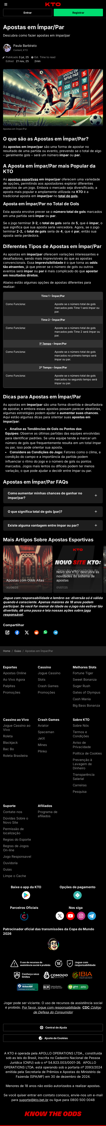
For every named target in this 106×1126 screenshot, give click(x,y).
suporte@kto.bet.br (33, 1100)
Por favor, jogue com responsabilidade (51, 1007)
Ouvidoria (10, 863)
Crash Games (48, 686)
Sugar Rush (81, 686)
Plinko (42, 751)
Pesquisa (80, 792)
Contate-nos (12, 812)
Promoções (11, 692)
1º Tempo (45, 343)
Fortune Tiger (83, 673)
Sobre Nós (81, 725)
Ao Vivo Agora (14, 679)
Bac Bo (8, 749)
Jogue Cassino (49, 673)
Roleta (8, 736)
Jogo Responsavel (17, 856)
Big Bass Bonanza (86, 705)
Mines (42, 745)
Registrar (78, 12)
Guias (17, 650)
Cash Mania (82, 699)
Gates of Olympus (86, 692)
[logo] (53, 4)
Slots (41, 679)
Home (6, 650)
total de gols (68, 196)
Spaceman (46, 732)
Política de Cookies (87, 753)
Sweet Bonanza (85, 679)
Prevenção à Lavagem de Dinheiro (82, 764)
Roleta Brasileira (15, 756)
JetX (41, 738)
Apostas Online (14, 673)
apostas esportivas (23, 179)
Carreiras (80, 785)
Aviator (43, 725)
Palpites (9, 686)
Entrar (28, 12)
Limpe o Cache (14, 876)
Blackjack (10, 742)
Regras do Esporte (17, 839)
